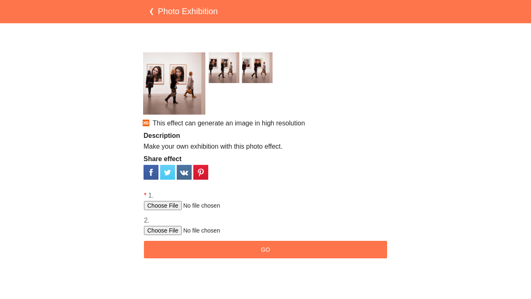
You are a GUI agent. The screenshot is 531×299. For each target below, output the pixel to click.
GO (265, 249)
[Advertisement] (265, 37)
